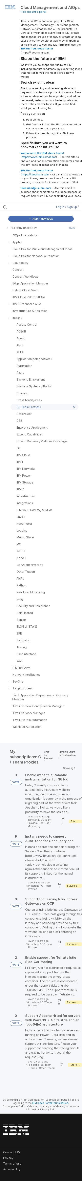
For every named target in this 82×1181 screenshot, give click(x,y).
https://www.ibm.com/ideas (39, 156)
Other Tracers (47, 1068)
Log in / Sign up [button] (67, 207)
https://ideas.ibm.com (35, 174)
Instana (34, 819)
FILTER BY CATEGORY (21, 228)
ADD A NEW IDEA (41, 218)
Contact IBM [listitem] (11, 1152)
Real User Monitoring (39, 824)
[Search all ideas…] (25, 207)
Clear (72, 228)
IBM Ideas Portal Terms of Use (50, 1102)
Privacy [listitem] (8, 1158)
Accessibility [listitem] (11, 1169)
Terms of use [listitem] (12, 1163)
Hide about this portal (33, 11)
